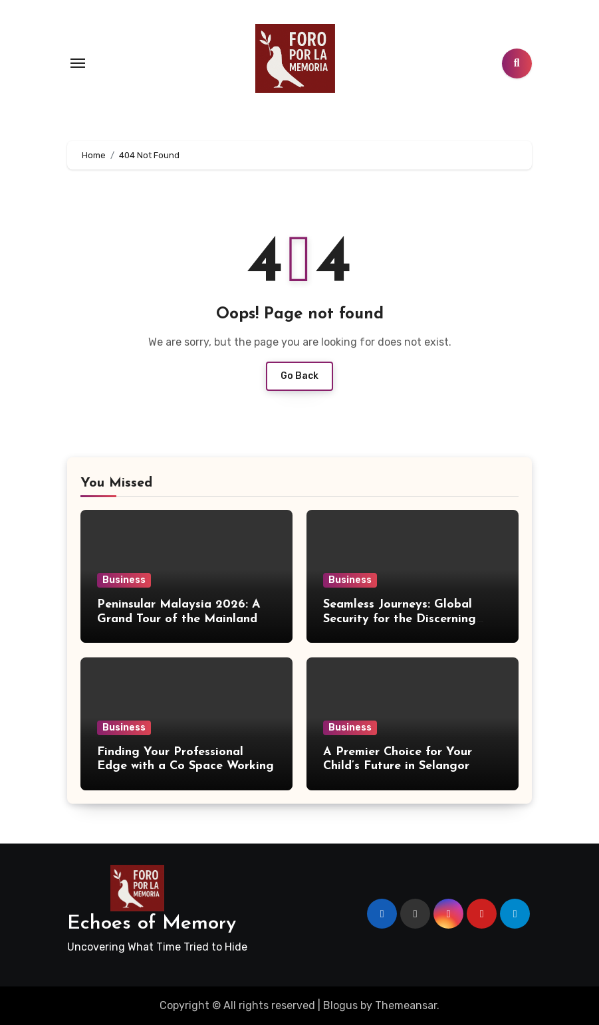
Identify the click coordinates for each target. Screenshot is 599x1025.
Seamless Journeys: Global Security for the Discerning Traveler (399, 618)
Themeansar (406, 1005)
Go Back (299, 376)
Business (124, 580)
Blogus (340, 1005)
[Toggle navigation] (77, 63)
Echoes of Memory (151, 923)
